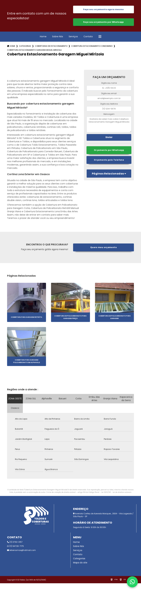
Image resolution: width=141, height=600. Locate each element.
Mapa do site (80, 563)
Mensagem (109, 114)
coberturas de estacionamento (51, 46)
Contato (88, 37)
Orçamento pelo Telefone (109, 160)
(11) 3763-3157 (15, 542)
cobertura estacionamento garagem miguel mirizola (34, 50)
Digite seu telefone (109, 104)
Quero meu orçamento (103, 248)
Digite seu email (109, 94)
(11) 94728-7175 (15, 546)
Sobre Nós (57, 37)
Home (43, 37)
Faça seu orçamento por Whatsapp (103, 22)
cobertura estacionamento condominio (91, 46)
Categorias (25, 46)
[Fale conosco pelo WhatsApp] (132, 581)
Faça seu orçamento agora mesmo (103, 9)
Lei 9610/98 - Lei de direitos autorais (116, 493)
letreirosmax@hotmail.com (21, 550)
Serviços (73, 37)
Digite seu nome (109, 83)
